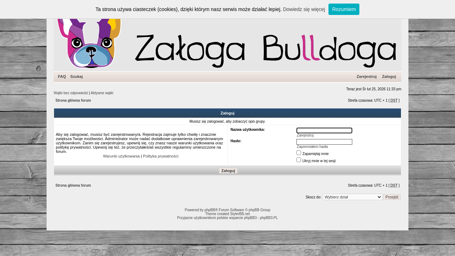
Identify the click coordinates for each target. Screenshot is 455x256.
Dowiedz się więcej (304, 9)
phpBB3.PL (269, 218)
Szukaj (76, 76)
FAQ (62, 76)
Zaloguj (389, 76)
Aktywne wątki (102, 93)
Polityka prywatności (160, 156)
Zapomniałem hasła (312, 147)
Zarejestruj (366, 76)
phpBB (209, 210)
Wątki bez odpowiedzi (71, 93)
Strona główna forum (73, 100)
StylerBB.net (240, 214)
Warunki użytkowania (121, 156)
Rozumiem (344, 9)
